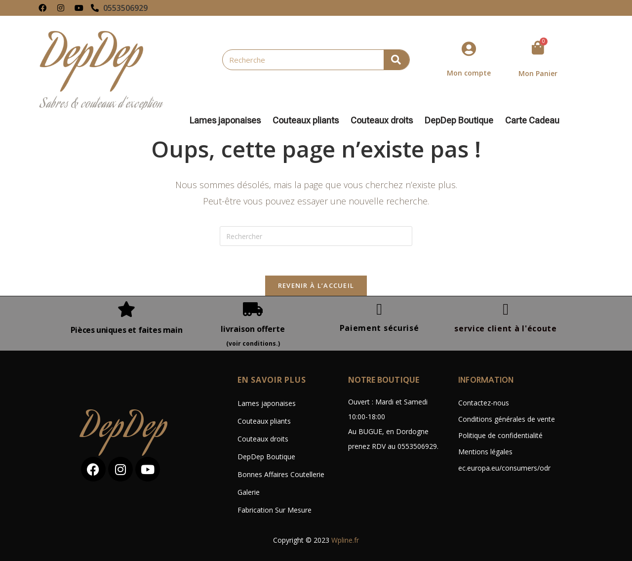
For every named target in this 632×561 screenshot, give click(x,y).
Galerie (248, 492)
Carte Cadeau (532, 120)
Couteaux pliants (308, 120)
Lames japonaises (228, 120)
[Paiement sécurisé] (379, 309)
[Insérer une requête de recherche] (316, 236)
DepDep (124, 429)
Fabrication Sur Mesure (274, 510)
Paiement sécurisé (379, 327)
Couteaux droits (384, 120)
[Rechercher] (396, 60)
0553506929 (125, 7)
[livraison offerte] (253, 309)
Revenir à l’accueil (316, 285)
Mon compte (469, 73)
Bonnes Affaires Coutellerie (280, 474)
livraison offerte (253, 328)
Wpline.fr (345, 540)
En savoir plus (271, 379)
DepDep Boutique (461, 120)
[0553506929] (95, 8)
